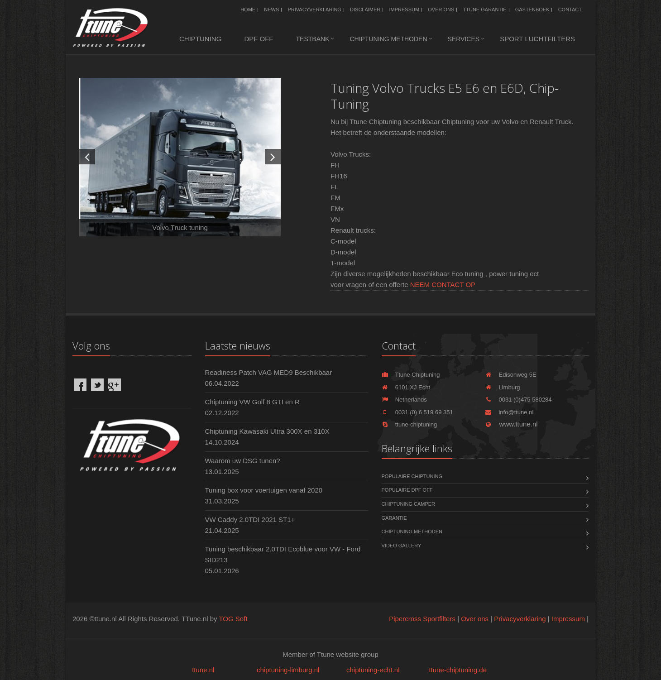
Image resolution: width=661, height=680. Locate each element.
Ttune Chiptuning (411, 374)
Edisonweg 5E (510, 374)
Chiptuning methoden (388, 39)
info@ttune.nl (509, 412)
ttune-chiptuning (409, 424)
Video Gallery (402, 545)
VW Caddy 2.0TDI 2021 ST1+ (250, 519)
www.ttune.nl (511, 424)
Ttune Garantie (485, 9)
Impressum (404, 9)
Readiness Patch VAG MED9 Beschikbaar (268, 372)
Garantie (394, 518)
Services (464, 39)
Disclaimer (365, 9)
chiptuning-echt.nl (373, 670)
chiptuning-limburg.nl (288, 670)
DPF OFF (258, 39)
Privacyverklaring (314, 9)
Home (247, 9)
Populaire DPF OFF (407, 490)
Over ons (441, 9)
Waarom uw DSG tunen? (242, 461)
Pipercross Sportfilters (422, 619)
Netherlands (404, 399)
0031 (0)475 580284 (518, 399)
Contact (570, 9)
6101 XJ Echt (406, 387)
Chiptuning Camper (409, 504)
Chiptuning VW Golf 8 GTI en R (252, 402)
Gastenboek (532, 9)
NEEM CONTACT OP (442, 284)
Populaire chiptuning (412, 476)
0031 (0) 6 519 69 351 (417, 412)
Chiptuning (200, 39)
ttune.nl (203, 670)
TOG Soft (233, 619)
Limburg (502, 387)
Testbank (313, 39)
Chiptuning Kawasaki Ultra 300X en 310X (267, 431)
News (271, 9)
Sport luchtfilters (537, 39)
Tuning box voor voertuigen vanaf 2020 (264, 490)
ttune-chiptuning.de (458, 670)
